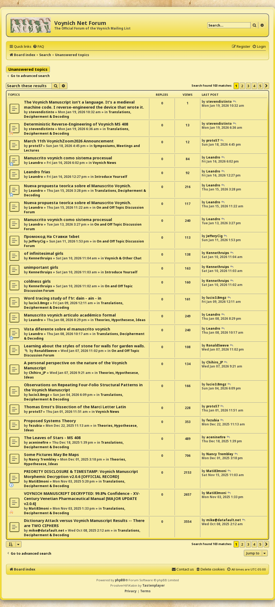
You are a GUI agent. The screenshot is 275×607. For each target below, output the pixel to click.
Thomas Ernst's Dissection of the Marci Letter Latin (75, 406)
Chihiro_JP (37, 372)
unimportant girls (41, 267)
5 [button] (260, 85)
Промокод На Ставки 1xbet (51, 236)
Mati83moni (39, 481)
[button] (266, 86)
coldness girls (37, 281)
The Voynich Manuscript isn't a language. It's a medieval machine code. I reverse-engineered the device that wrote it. (84, 105)
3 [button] (248, 85)
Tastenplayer (153, 585)
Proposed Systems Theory (50, 420)
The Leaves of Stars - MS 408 (52, 437)
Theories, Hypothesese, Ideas (120, 320)
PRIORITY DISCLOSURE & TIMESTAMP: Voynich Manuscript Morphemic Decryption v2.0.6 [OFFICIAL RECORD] (81, 474)
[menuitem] (38, 46)
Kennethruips (40, 258)
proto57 (35, 146)
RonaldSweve (45, 350)
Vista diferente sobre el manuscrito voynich (67, 329)
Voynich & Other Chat (123, 258)
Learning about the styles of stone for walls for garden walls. (84, 345)
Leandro (36, 162)
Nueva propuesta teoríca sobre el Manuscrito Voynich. (77, 185)
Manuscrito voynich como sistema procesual (68, 157)
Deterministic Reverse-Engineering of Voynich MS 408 (76, 124)
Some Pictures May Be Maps (51, 454)
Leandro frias (37, 171)
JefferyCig (37, 241)
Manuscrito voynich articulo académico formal (70, 315)
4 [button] (254, 85)
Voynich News (104, 162)
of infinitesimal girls (43, 253)
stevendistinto (41, 112)
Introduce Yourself (111, 176)
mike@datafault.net (46, 530)
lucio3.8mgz (39, 303)
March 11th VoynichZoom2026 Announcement (69, 141)
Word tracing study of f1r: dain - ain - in (62, 298)
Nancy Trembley (42, 459)
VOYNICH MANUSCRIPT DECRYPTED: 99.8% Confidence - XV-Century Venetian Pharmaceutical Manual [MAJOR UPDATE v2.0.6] (82, 498)
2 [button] (242, 85)
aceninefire (38, 442)
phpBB (120, 580)
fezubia (35, 425)
